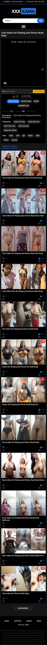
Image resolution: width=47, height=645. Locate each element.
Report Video (26, 101)
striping (14, 140)
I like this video (14, 96)
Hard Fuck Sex (23, 126)
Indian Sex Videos (10, 130)
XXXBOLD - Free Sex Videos (13, 2)
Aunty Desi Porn (33, 122)
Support (17, 621)
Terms (29, 621)
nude (37, 135)
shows (6, 140)
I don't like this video (17, 96)
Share (36, 101)
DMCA (39, 621)
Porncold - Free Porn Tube (35, 2)
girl (24, 135)
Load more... (23, 608)
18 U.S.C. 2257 (23, 625)
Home (6, 621)
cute (17, 135)
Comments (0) (23, 106)
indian (30, 135)
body (11, 135)
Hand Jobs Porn (9, 126)
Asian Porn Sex (19, 122)
